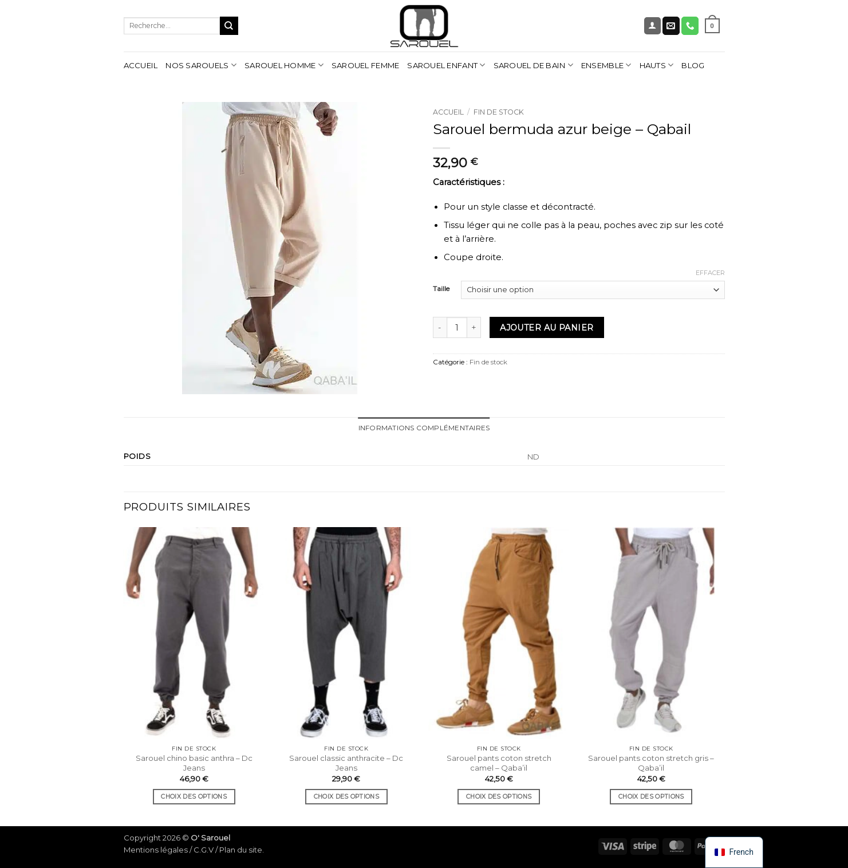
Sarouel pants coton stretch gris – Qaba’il (651, 762)
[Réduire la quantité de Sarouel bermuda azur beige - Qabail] (440, 327)
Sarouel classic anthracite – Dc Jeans (346, 762)
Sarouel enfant (446, 65)
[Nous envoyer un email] (671, 25)
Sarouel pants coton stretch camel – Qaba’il (499, 762)
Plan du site (240, 849)
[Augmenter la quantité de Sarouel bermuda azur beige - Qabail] (474, 327)
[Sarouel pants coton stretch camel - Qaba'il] (499, 633)
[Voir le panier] (712, 26)
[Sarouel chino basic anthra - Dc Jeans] (194, 633)
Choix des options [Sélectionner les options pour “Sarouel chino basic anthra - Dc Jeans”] (193, 796)
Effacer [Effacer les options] (710, 273)
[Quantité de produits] (457, 327)
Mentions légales (156, 849)
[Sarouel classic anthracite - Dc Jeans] (346, 633)
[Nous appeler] (690, 25)
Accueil (141, 65)
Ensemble (606, 65)
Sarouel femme (365, 65)
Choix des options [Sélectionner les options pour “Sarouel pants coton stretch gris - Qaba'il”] (651, 796)
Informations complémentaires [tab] (424, 428)
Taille (441, 289)
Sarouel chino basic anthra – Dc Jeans (194, 762)
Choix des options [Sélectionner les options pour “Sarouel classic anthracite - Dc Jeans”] (346, 796)
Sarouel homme (284, 65)
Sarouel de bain (533, 65)
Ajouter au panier (546, 328)
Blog (692, 65)
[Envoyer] (229, 25)
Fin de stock (499, 112)
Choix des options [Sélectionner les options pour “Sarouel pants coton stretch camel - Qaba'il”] (498, 796)
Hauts (657, 65)
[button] (652, 25)
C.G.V (204, 849)
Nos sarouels (200, 65)
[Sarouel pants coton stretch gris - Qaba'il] (651, 633)
